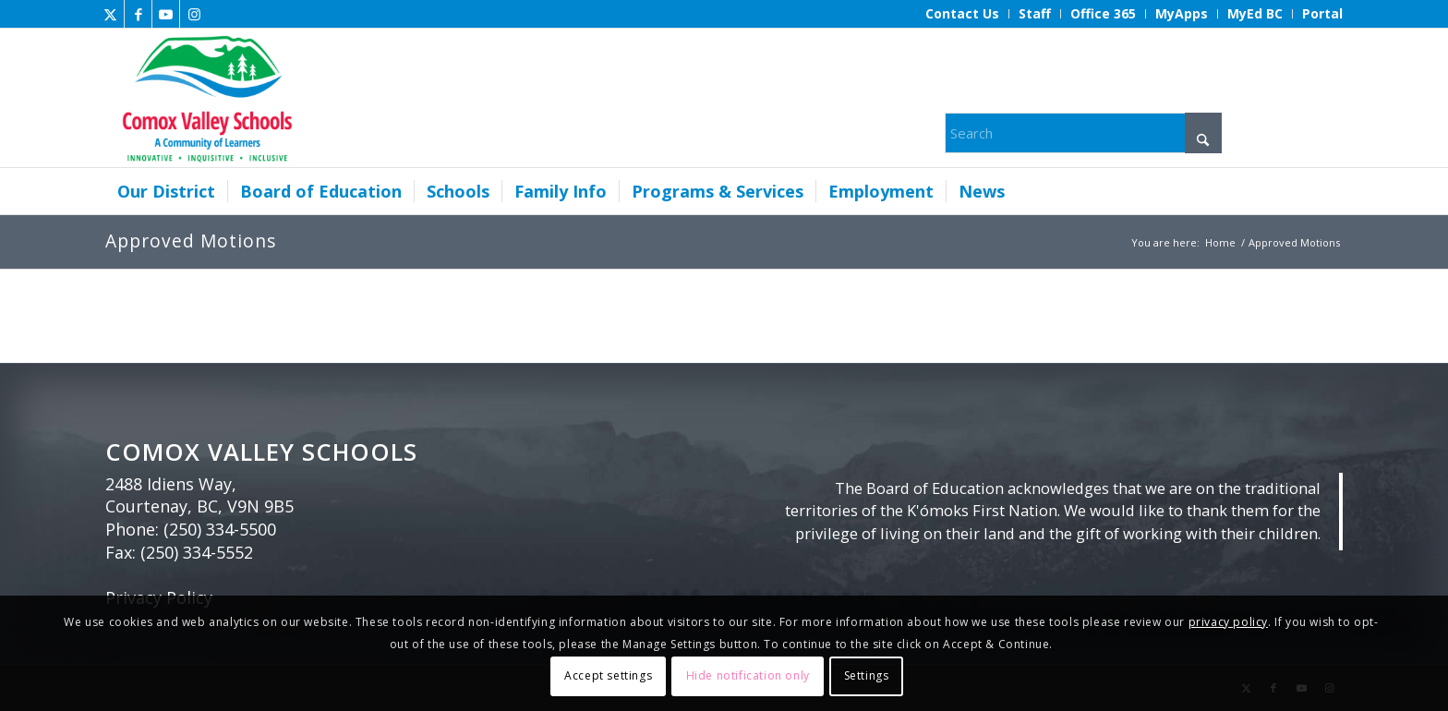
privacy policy (1228, 622)
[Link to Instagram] (194, 14)
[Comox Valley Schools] (204, 98)
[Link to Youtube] (165, 14)
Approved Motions (190, 240)
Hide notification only (748, 675)
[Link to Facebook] (138, 14)
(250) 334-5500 (219, 529)
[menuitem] (962, 13)
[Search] (1083, 133)
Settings (866, 675)
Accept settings (608, 675)
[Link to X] (110, 14)
